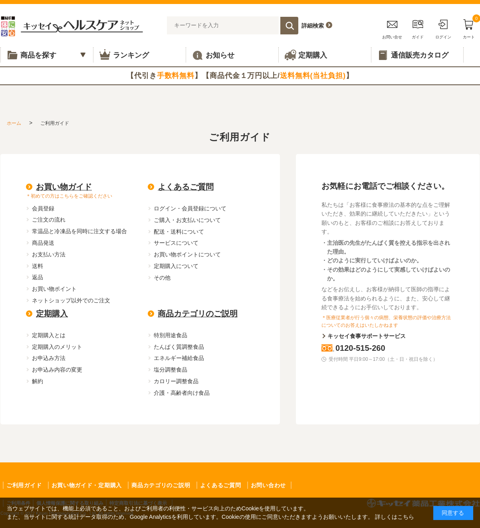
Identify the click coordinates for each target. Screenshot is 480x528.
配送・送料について (179, 231)
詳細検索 (312, 25)
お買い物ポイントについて (187, 254)
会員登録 (43, 208)
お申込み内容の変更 (57, 369)
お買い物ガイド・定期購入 (87, 485)
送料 (37, 266)
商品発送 (43, 243)
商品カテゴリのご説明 (198, 313)
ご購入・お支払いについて (187, 220)
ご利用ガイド (24, 485)
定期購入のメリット (57, 347)
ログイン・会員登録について (190, 208)
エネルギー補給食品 (179, 358)
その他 (162, 277)
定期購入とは (48, 335)
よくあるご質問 (186, 186)
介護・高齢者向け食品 (182, 393)
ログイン (443, 27)
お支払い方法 (48, 254)
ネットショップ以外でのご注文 (71, 300)
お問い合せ (392, 27)
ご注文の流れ (48, 219)
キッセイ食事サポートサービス (366, 336)
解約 (37, 381)
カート (469, 27)
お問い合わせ (268, 485)
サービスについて (176, 243)
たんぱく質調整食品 (179, 347)
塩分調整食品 (170, 369)
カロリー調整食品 (176, 381)
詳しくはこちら (394, 517)
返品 (37, 277)
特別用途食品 (170, 335)
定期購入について (176, 266)
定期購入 (52, 313)
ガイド (417, 27)
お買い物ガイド (64, 186)
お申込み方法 (48, 358)
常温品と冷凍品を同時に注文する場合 (79, 231)
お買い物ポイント (54, 289)
